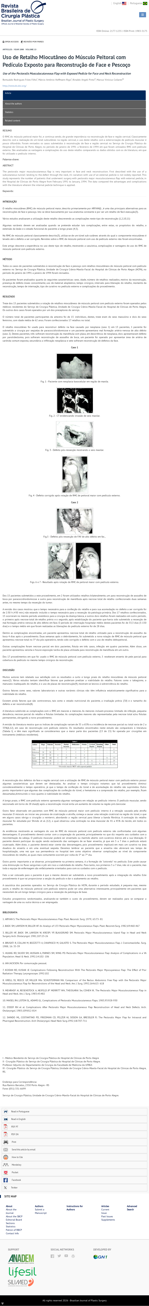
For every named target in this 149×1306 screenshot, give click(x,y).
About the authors (13, 103)
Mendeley (12, 1164)
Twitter (10, 1187)
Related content (12, 120)
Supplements (108, 1219)
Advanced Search (132, 1208)
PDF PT (10, 1126)
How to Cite (13, 1157)
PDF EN (10, 1134)
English (119, 3)
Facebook (12, 1180)
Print (9, 1142)
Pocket (10, 1172)
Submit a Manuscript (41, 1211)
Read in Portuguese (16, 1111)
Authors (39, 1206)
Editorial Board (14, 1219)
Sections (10, 1223)
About (9, 1206)
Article (8, 93)
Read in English (14, 1119)
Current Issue (105, 1211)
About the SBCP (14, 1216)
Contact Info (12, 1233)
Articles (105, 1206)
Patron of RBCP (14, 1229)
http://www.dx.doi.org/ (14, 85)
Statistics (9, 112)
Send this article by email (19, 1149)
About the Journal (11, 1211)
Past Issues (107, 1216)
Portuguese (138, 3)
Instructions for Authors (75, 1208)
